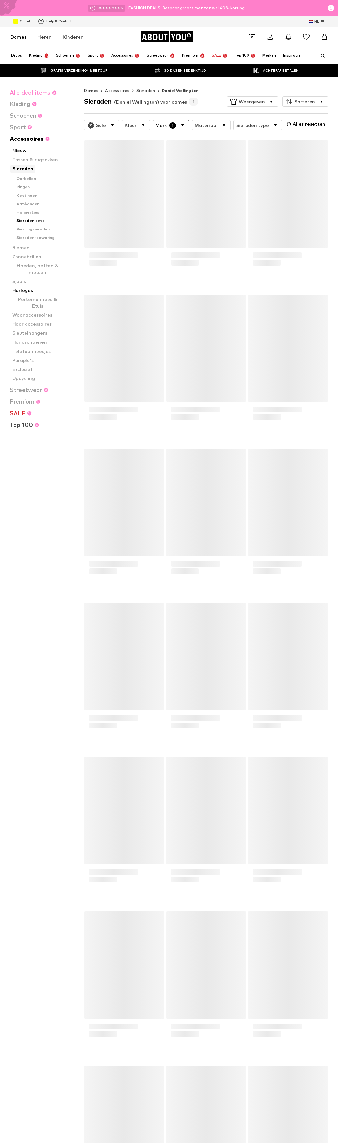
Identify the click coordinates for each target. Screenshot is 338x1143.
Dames (18, 36)
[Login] (270, 37)
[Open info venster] (331, 8)
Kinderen (73, 36)
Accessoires (117, 77)
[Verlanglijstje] (306, 37)
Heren (44, 36)
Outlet (21, 21)
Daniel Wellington (180, 77)
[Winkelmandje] (324, 37)
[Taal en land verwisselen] (317, 21)
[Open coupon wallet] (252, 37)
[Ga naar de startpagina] (166, 36)
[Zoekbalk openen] (320, 56)
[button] (252, 89)
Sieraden (145, 77)
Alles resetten (305, 111)
